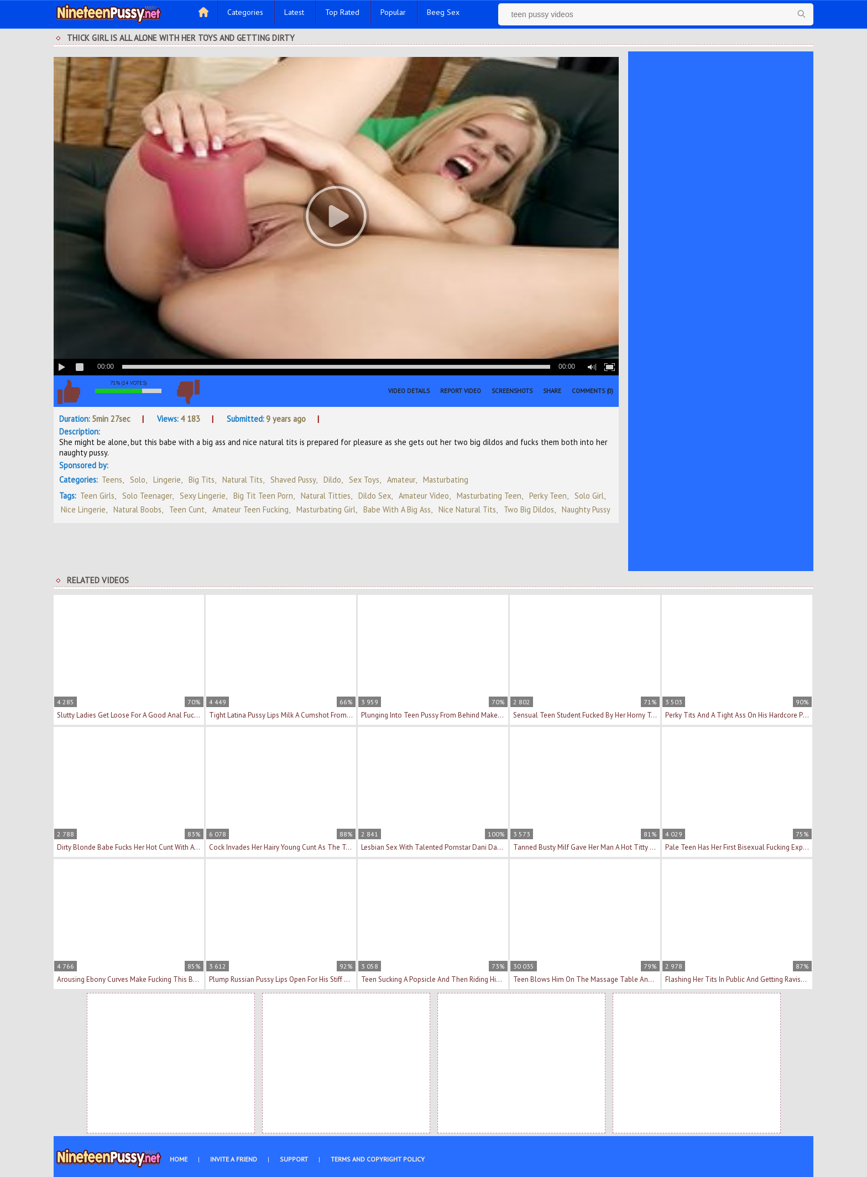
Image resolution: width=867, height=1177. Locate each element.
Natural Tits (242, 479)
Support (294, 1159)
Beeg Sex (443, 12)
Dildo (332, 479)
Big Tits (202, 479)
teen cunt (187, 509)
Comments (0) (592, 391)
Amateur (401, 479)
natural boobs (137, 509)
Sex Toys (364, 479)
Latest (294, 12)
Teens (112, 479)
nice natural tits (467, 509)
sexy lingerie (203, 495)
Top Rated (342, 12)
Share (552, 391)
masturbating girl (326, 509)
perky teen (548, 495)
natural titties (326, 495)
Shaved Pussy (293, 479)
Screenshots (512, 391)
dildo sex (374, 495)
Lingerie (167, 479)
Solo (137, 479)
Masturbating (445, 479)
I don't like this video (188, 392)
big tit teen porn (263, 495)
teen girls (97, 495)
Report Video (460, 391)
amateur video (424, 495)
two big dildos (529, 509)
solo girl (589, 495)
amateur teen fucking (250, 509)
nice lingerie (83, 509)
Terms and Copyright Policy (378, 1159)
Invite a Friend (233, 1159)
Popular (393, 12)
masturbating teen (489, 495)
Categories (245, 12)
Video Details (409, 391)
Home (178, 1159)
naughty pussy (586, 509)
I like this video (68, 392)
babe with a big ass (397, 509)
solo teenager (147, 495)
